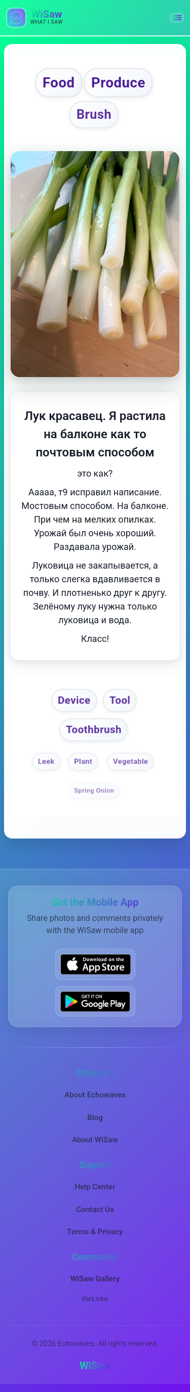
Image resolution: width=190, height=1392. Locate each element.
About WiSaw (95, 1139)
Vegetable (130, 761)
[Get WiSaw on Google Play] (95, 1001)
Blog (95, 1117)
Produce (118, 82)
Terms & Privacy (95, 1231)
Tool (119, 700)
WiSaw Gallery (95, 1278)
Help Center (94, 1186)
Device (74, 700)
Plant (83, 761)
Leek (46, 761)
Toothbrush (94, 729)
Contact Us (95, 1209)
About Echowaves (95, 1094)
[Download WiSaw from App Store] (95, 964)
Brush (94, 114)
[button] (177, 18)
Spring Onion (94, 790)
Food (59, 82)
